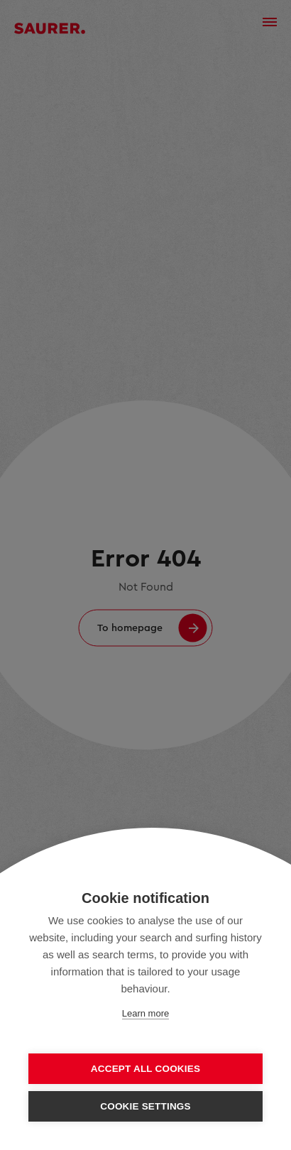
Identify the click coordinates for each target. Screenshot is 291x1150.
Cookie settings (145, 1106)
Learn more (145, 1013)
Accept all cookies (145, 1068)
